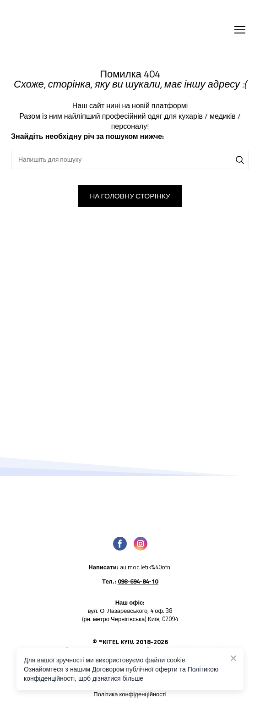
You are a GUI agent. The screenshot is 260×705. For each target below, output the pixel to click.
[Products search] (130, 160)
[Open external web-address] (130, 570)
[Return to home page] (93, 29)
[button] (239, 159)
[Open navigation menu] (240, 30)
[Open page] (130, 503)
